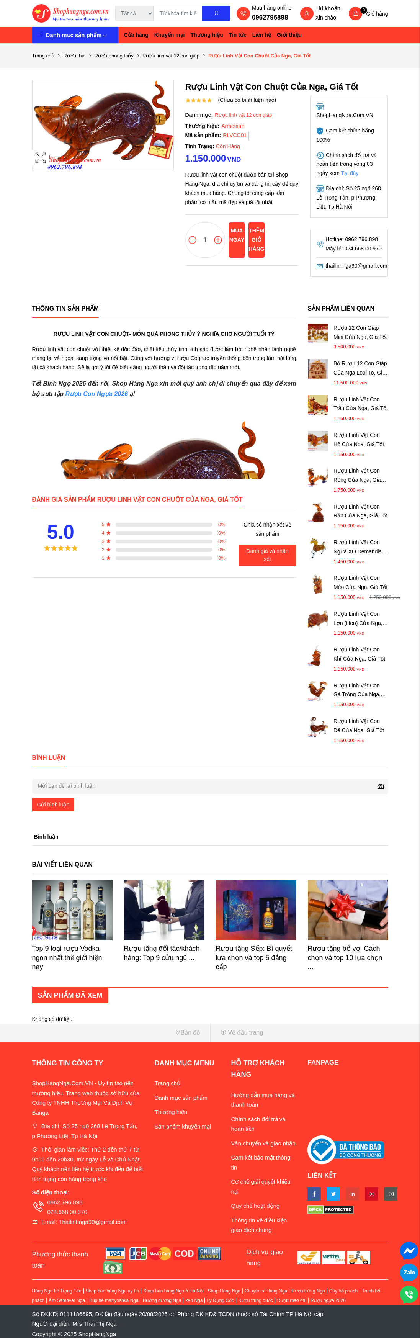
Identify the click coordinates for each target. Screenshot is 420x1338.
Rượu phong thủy (114, 56)
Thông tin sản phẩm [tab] (65, 308)
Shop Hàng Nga (224, 1291)
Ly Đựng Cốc (220, 1300)
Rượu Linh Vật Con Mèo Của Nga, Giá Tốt (360, 582)
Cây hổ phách (343, 1291)
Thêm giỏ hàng (256, 239)
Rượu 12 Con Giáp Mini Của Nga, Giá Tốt (360, 332)
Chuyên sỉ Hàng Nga (266, 1291)
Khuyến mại (169, 35)
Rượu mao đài (291, 1300)
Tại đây (350, 173)
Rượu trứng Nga (308, 1291)
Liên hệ (261, 35)
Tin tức (238, 35)
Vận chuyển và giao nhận (263, 1143)
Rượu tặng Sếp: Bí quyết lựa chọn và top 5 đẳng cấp (254, 958)
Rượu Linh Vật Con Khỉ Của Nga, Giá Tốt (359, 654)
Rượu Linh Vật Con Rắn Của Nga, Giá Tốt (360, 511)
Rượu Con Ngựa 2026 (96, 394)
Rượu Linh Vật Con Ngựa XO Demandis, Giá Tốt (358, 547)
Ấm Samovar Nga (67, 1300)
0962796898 (270, 17)
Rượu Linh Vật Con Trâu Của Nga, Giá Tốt (360, 404)
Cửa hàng (136, 35)
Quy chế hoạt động (255, 1205)
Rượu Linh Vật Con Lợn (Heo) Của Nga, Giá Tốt (357, 619)
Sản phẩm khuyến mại (182, 1126)
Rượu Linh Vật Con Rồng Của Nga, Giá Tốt (357, 476)
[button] (118, 1033)
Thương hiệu (207, 35)
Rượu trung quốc (255, 1300)
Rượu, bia (74, 56)
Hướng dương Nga (162, 1300)
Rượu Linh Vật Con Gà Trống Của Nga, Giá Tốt (357, 691)
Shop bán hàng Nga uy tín (112, 1291)
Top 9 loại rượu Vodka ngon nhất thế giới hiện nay (67, 958)
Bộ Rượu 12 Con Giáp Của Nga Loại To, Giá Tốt (360, 369)
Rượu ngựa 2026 (328, 1300)
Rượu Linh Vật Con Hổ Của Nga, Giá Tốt (358, 439)
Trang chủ (43, 56)
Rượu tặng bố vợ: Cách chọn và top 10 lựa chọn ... (345, 958)
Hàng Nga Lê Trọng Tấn (57, 1291)
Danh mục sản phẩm (77, 35)
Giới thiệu (289, 35)
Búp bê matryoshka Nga (114, 1300)
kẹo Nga (194, 1300)
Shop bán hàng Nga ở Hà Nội (173, 1291)
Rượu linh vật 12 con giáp (170, 56)
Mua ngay (236, 235)
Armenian (232, 126)
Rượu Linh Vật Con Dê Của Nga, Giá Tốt (358, 725)
